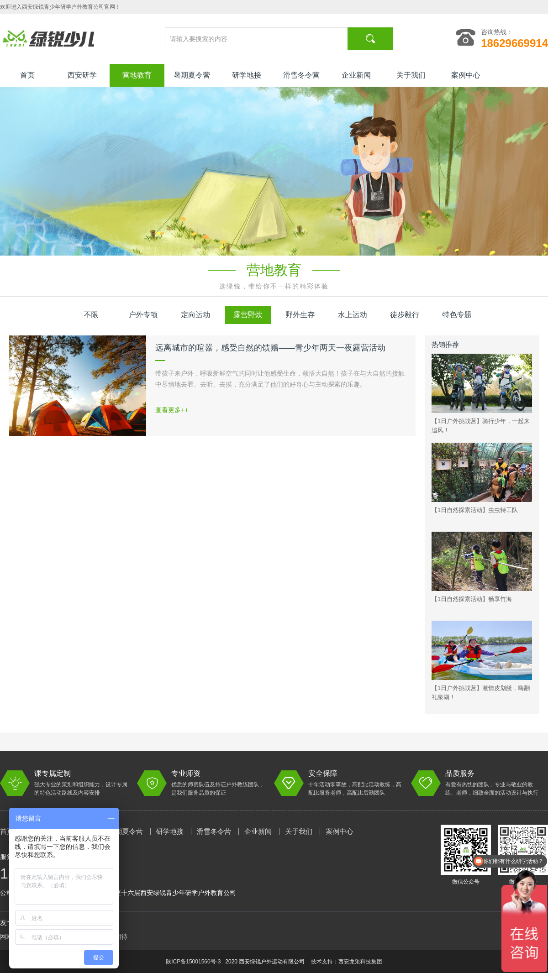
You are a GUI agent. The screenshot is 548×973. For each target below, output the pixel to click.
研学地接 (246, 75)
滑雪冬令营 (301, 75)
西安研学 (82, 75)
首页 (27, 75)
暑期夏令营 (192, 75)
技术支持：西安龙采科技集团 (346, 961)
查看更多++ (171, 409)
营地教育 (137, 75)
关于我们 (411, 75)
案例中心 (465, 75)
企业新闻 (356, 75)
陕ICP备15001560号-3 (193, 961)
